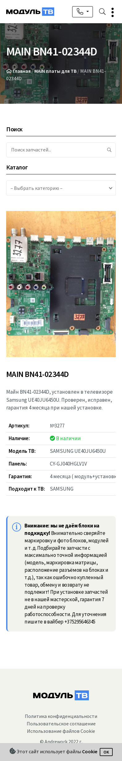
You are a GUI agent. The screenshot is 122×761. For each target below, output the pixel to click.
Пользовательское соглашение (61, 723)
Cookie (89, 751)
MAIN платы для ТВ (55, 71)
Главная (22, 71)
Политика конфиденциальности (61, 716)
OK (106, 752)
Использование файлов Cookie (61, 731)
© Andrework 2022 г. (61, 741)
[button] (111, 12)
